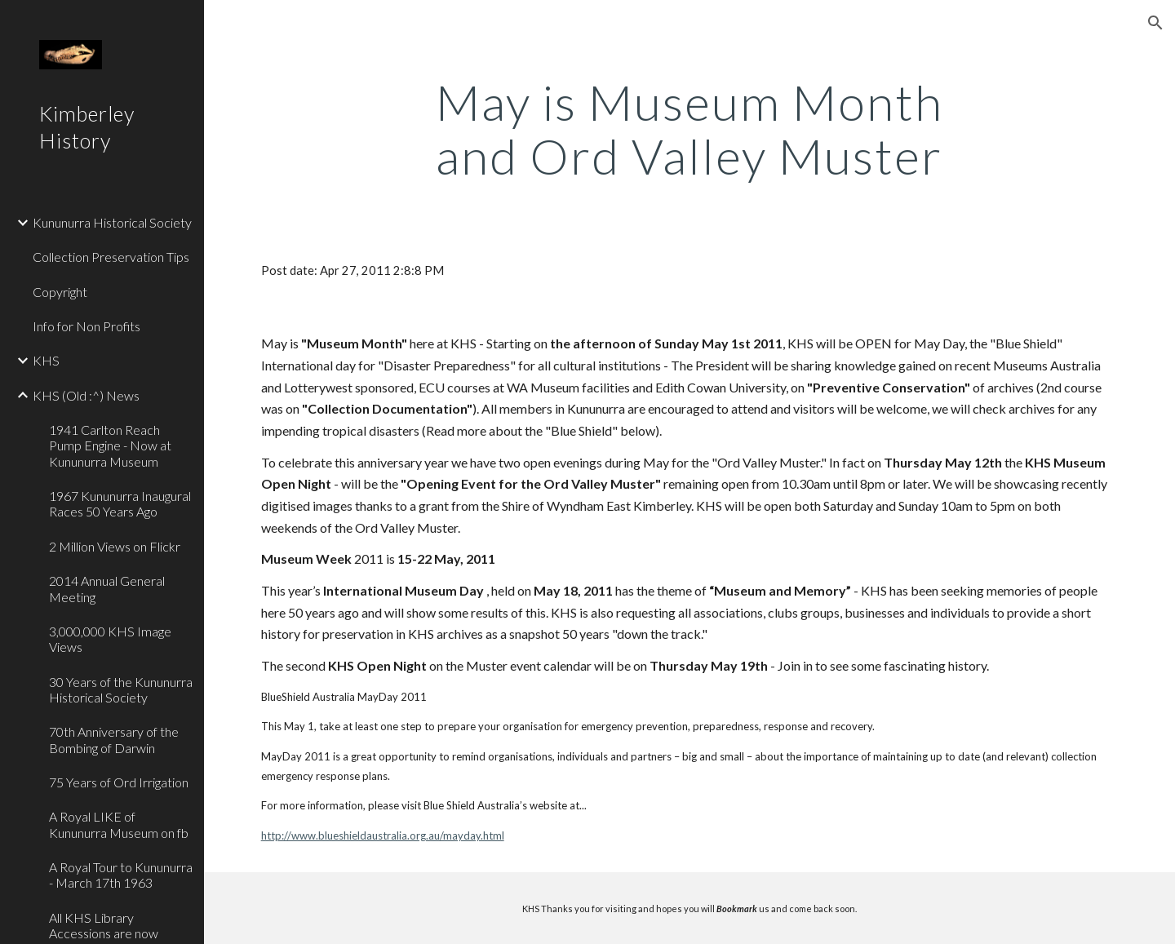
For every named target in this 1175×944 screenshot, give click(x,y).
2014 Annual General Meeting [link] (107, 588)
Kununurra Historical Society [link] (112, 222)
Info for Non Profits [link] (86, 326)
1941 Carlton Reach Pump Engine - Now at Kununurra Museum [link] (110, 445)
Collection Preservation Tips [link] (111, 256)
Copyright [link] (60, 291)
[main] (689, 129)
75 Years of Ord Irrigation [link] (118, 782)
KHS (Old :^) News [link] (86, 395)
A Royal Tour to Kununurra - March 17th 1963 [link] (121, 874)
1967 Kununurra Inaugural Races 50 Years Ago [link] (120, 503)
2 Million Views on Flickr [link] (114, 546)
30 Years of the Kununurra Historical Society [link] (121, 689)
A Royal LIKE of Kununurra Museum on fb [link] (118, 824)
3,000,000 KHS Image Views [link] (110, 638)
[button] (1155, 22)
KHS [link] (46, 360)
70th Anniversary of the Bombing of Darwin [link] (114, 739)
